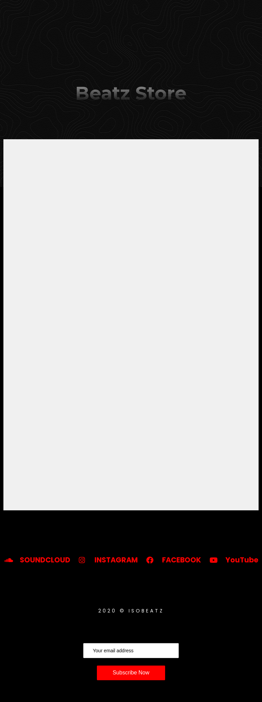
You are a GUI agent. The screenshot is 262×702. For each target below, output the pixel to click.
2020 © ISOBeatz (131, 610)
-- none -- (131, 324)
